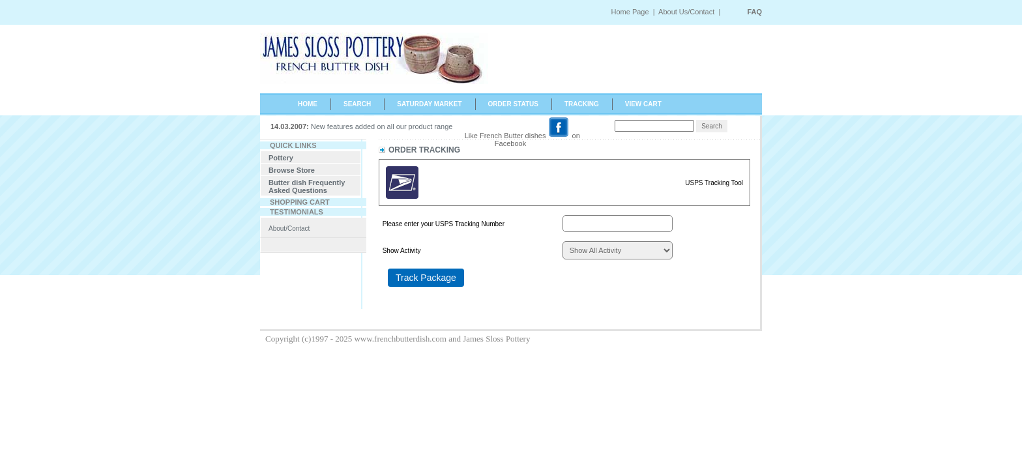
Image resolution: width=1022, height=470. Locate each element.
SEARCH (357, 104)
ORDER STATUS (513, 104)
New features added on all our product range (382, 126)
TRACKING (581, 104)
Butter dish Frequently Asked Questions (307, 186)
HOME (307, 104)
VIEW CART (643, 104)
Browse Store (292, 170)
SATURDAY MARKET (429, 104)
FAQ (754, 12)
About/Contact (289, 228)
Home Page (630, 12)
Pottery (281, 158)
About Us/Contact (687, 12)
